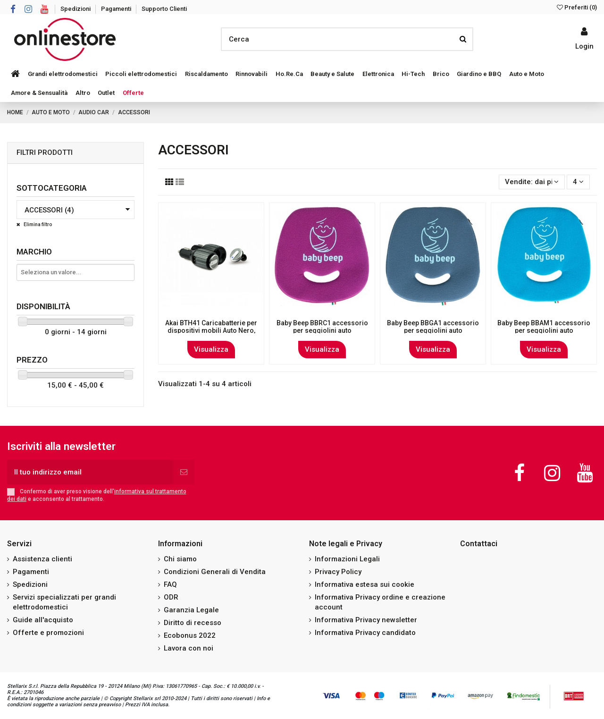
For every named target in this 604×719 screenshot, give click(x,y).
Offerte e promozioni (48, 632)
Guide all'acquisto (43, 620)
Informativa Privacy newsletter (366, 620)
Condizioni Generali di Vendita (215, 571)
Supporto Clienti (164, 8)
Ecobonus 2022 (190, 635)
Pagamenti (117, 8)
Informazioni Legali (347, 559)
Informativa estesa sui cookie (364, 584)
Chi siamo (180, 559)
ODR (171, 597)
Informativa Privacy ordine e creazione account (380, 602)
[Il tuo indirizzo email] (90, 472)
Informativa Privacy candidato (365, 632)
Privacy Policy (338, 571)
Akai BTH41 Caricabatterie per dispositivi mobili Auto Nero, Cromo (211, 331)
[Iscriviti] (183, 472)
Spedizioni (76, 8)
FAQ (170, 584)
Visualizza (211, 349)
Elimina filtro (37, 224)
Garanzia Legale (191, 610)
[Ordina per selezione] (532, 182)
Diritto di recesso (192, 622)
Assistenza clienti (42, 559)
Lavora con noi (188, 648)
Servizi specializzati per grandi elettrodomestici (64, 602)
